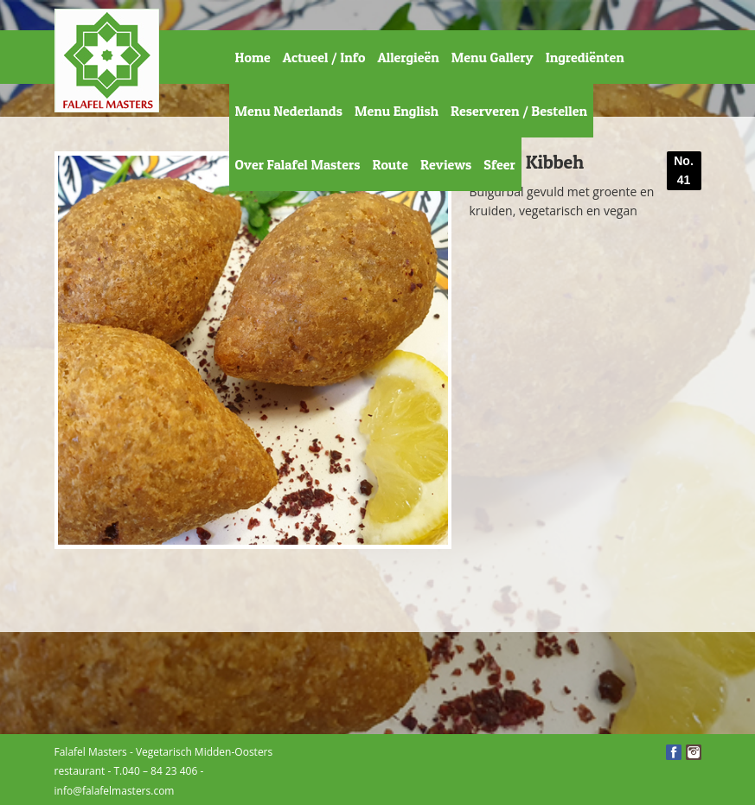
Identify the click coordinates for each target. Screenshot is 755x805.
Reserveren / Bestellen (519, 110)
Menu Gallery (492, 57)
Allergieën (407, 57)
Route (390, 164)
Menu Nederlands (288, 110)
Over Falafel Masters (298, 164)
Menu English (396, 110)
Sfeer (499, 164)
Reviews (445, 164)
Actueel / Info (324, 57)
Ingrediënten (585, 57)
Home (253, 57)
